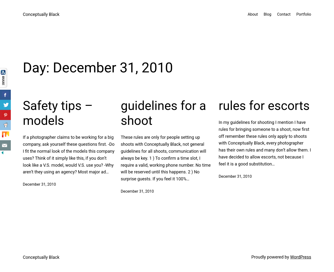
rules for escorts (264, 105)
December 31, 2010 (39, 184)
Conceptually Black (41, 14)
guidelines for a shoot (163, 113)
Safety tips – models (58, 113)
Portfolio (303, 14)
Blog (267, 14)
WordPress (300, 256)
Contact (284, 14)
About (253, 14)
